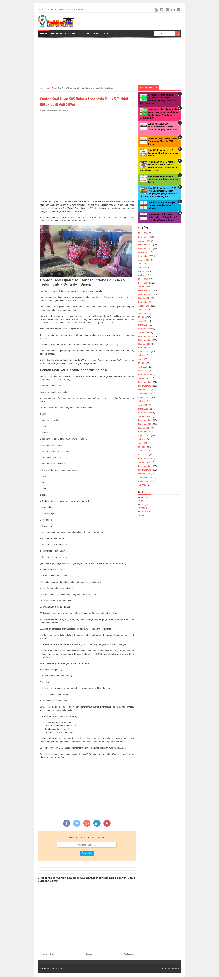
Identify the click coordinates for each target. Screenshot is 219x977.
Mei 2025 (142, 271)
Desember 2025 (145, 245)
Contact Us (52, 9)
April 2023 (142, 367)
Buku (96, 33)
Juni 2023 (142, 359)
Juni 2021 (142, 443)
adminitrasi (146, 497)
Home (43, 33)
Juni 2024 (142, 313)
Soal (87, 33)
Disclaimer (78, 9)
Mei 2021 (142, 447)
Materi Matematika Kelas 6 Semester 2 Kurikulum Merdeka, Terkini (163, 153)
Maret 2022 (143, 409)
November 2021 (145, 424)
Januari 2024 (144, 332)
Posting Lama (129, 954)
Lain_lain (145, 504)
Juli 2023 (142, 355)
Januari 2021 (144, 462)
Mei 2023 (142, 363)
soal (66, 110)
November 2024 (145, 294)
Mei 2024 (142, 317)
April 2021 (142, 451)
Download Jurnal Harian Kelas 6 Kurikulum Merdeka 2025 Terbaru (162, 141)
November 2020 (145, 470)
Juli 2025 (142, 264)
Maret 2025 (143, 279)
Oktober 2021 (144, 428)
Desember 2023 (145, 336)
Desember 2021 (145, 420)
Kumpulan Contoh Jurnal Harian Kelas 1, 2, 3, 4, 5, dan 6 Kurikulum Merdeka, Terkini (162, 217)
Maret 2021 (143, 454)
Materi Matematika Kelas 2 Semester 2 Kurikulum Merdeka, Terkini (163, 179)
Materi (106, 33)
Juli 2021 (142, 439)
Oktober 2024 (144, 298)
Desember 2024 (145, 290)
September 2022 (145, 393)
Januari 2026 (144, 241)
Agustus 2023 (144, 351)
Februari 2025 (144, 283)
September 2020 (145, 477)
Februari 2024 (144, 328)
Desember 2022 (145, 382)
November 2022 (145, 386)
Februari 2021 (144, 458)
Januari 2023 (144, 378)
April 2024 (142, 321)
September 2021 (145, 432)
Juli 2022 (142, 401)
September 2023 (145, 348)
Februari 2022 (144, 412)
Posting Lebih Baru (47, 954)
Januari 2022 (144, 416)
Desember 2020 (145, 466)
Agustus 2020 (144, 481)
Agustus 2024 (144, 306)
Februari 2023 (144, 374)
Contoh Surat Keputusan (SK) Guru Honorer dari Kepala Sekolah (162, 205)
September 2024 (145, 302)
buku (143, 501)
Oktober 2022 (144, 390)
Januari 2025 (144, 287)
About (41, 9)
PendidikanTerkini (57, 968)
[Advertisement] (109, 60)
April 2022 (142, 405)
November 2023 (145, 340)
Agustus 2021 (144, 435)
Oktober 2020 (144, 474)
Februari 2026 (144, 237)
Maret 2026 (143, 233)
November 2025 (145, 248)
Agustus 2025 (144, 260)
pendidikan (146, 511)
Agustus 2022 (144, 397)
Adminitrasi (75, 33)
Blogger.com (174, 968)
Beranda (89, 954)
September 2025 (145, 256)
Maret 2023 (143, 371)
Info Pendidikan (58, 33)
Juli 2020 (142, 485)
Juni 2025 (142, 267)
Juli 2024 (142, 309)
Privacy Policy (65, 9)
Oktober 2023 (144, 344)
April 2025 (142, 275)
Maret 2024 (143, 325)
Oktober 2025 (144, 252)
